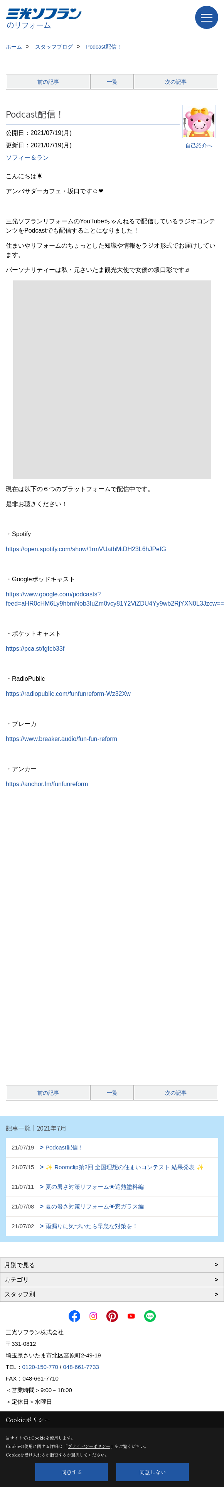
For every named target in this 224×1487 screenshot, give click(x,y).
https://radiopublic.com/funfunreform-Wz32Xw (68, 693)
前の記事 (48, 82)
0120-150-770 (40, 1367)
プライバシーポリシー (89, 1446)
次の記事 (176, 82)
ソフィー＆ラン (27, 157)
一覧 (112, 82)
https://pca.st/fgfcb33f (35, 648)
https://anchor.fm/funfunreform (47, 784)
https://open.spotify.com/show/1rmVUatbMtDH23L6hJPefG (86, 549)
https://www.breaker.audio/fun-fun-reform (61, 739)
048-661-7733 (81, 1367)
